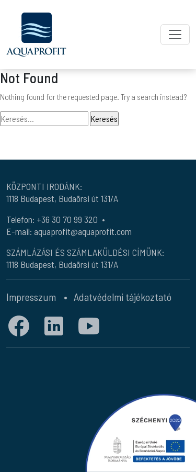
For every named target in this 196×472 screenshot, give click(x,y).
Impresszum (31, 296)
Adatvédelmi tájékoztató (122, 296)
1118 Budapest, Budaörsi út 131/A (62, 198)
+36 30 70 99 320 (67, 219)
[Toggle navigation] (175, 34)
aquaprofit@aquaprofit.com (83, 231)
